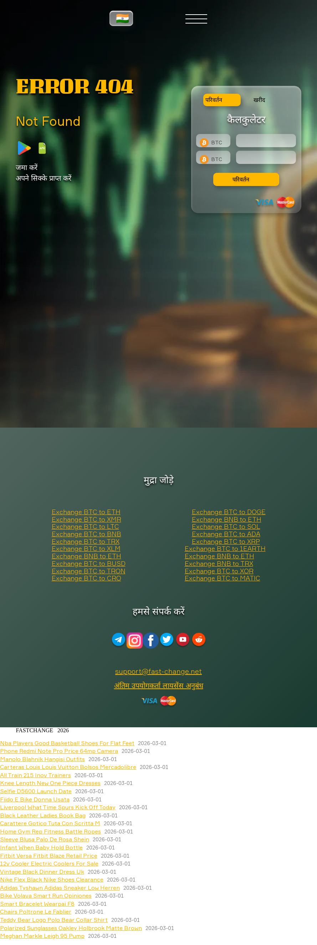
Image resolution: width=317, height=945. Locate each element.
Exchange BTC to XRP (226, 541)
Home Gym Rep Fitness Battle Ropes (50, 831)
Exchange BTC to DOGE (229, 512)
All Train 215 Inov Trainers (35, 775)
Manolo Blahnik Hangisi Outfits (42, 759)
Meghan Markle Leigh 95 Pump (42, 935)
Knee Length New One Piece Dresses (50, 782)
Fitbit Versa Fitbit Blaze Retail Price (48, 855)
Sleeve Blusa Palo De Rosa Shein (44, 839)
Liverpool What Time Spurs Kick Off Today (58, 807)
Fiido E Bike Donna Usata (35, 799)
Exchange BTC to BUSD (89, 563)
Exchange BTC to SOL (226, 526)
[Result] (266, 157)
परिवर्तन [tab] (213, 99)
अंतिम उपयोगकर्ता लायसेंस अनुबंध (158, 685)
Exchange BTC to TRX (85, 541)
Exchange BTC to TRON (89, 571)
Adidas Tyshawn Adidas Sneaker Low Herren (60, 887)
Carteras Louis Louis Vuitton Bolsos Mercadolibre (68, 766)
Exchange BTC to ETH (86, 512)
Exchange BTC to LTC (85, 526)
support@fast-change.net (158, 671)
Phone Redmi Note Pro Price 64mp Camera (59, 750)
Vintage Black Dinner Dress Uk (42, 871)
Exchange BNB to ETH (226, 519)
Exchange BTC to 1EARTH (225, 548)
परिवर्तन (240, 179)
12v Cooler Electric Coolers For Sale (49, 863)
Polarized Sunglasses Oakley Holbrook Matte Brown (71, 927)
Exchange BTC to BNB (86, 534)
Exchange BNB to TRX (219, 563)
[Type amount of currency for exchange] (266, 140)
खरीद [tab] (259, 99)
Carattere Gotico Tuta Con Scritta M (50, 823)
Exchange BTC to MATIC (222, 578)
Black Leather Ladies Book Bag (43, 815)
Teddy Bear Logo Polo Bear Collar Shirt (54, 919)
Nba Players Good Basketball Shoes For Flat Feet (67, 743)
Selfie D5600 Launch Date (36, 791)
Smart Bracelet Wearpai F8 (37, 903)
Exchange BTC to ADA (226, 534)
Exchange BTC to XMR (86, 519)
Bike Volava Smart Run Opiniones (46, 895)
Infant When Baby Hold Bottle (41, 847)
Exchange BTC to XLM (86, 548)
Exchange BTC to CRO (86, 578)
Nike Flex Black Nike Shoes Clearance (51, 879)
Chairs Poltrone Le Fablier (35, 911)
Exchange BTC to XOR (219, 571)
